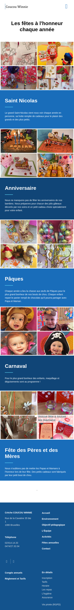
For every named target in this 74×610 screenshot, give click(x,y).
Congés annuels (13, 572)
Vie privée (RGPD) (51, 604)
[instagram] (14, 561)
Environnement (50, 519)
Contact (46, 548)
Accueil (46, 513)
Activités (46, 536)
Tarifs (44, 582)
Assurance (47, 597)
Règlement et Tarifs (15, 578)
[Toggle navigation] (66, 6)
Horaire (45, 585)
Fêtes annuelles (50, 542)
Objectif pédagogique (53, 525)
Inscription (47, 578)
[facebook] (7, 561)
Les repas (47, 589)
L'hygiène (47, 593)
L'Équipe (46, 530)
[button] (18, 53)
